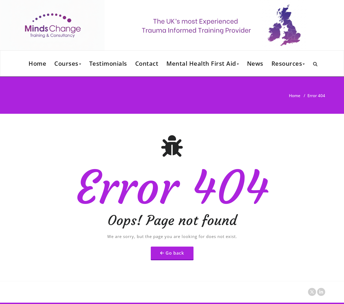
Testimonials (108, 63)
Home (37, 63)
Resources (288, 63)
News (255, 63)
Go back (175, 253)
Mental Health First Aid (202, 63)
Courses (67, 63)
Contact (147, 63)
